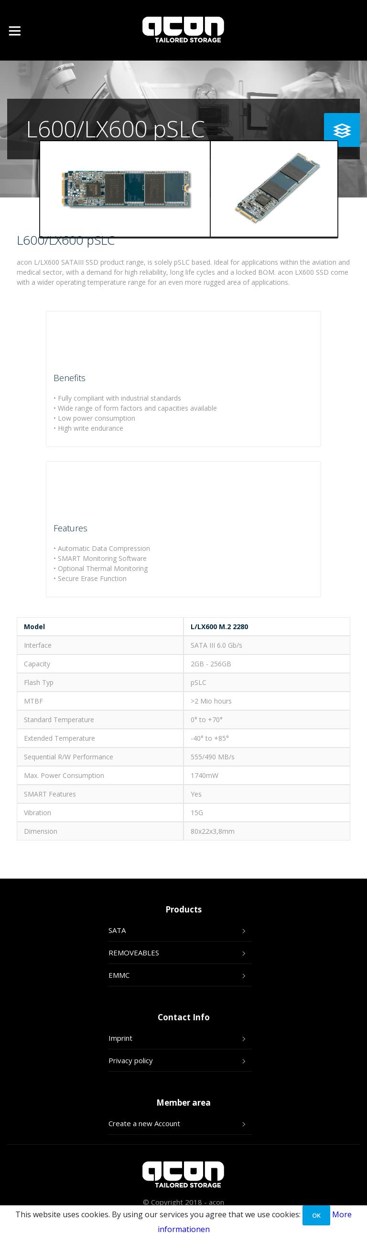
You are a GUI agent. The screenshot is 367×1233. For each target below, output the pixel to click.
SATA (117, 930)
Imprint (120, 1038)
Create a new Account (144, 1123)
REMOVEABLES (133, 952)
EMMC (119, 975)
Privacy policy (130, 1060)
